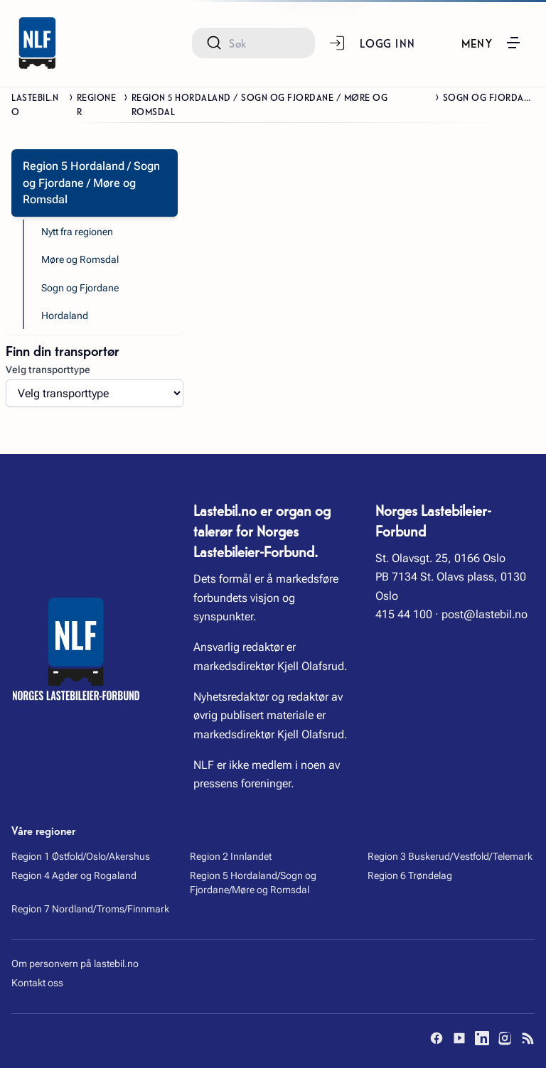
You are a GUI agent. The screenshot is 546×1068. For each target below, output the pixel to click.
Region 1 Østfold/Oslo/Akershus (80, 856)
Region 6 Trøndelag (410, 875)
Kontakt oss (37, 982)
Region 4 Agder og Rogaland (73, 875)
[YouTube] (459, 1038)
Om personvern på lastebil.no (75, 963)
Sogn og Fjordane (80, 287)
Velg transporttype (48, 369)
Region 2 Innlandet (231, 856)
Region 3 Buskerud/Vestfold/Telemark (450, 856)
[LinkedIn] (482, 1038)
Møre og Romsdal (80, 259)
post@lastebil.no (484, 614)
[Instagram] (505, 1038)
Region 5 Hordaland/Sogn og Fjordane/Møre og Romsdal (253, 882)
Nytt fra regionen (77, 231)
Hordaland (64, 315)
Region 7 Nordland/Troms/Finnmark (90, 909)
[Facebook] (436, 1038)
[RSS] (527, 1038)
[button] (492, 43)
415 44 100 (403, 614)
